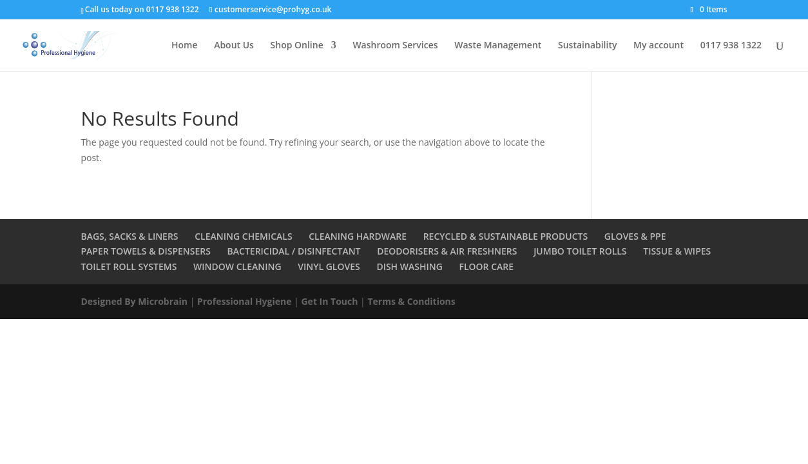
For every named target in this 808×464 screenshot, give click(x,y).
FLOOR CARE (486, 266)
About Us (234, 46)
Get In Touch (329, 301)
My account (658, 46)
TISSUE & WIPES (677, 251)
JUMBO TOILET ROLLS (580, 251)
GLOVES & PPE (635, 236)
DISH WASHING (409, 266)
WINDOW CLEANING (237, 266)
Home (184, 46)
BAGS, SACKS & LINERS (129, 236)
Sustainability (587, 46)
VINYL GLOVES (329, 266)
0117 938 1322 (731, 46)
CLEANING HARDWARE (358, 236)
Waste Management (497, 46)
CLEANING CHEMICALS (243, 236)
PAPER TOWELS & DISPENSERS (146, 251)
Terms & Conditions (411, 301)
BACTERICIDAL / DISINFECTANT (294, 251)
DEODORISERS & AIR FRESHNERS (447, 251)
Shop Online (297, 46)
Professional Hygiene (244, 301)
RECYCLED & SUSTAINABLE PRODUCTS (505, 236)
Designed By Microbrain (134, 301)
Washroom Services (395, 46)
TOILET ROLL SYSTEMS (129, 266)
